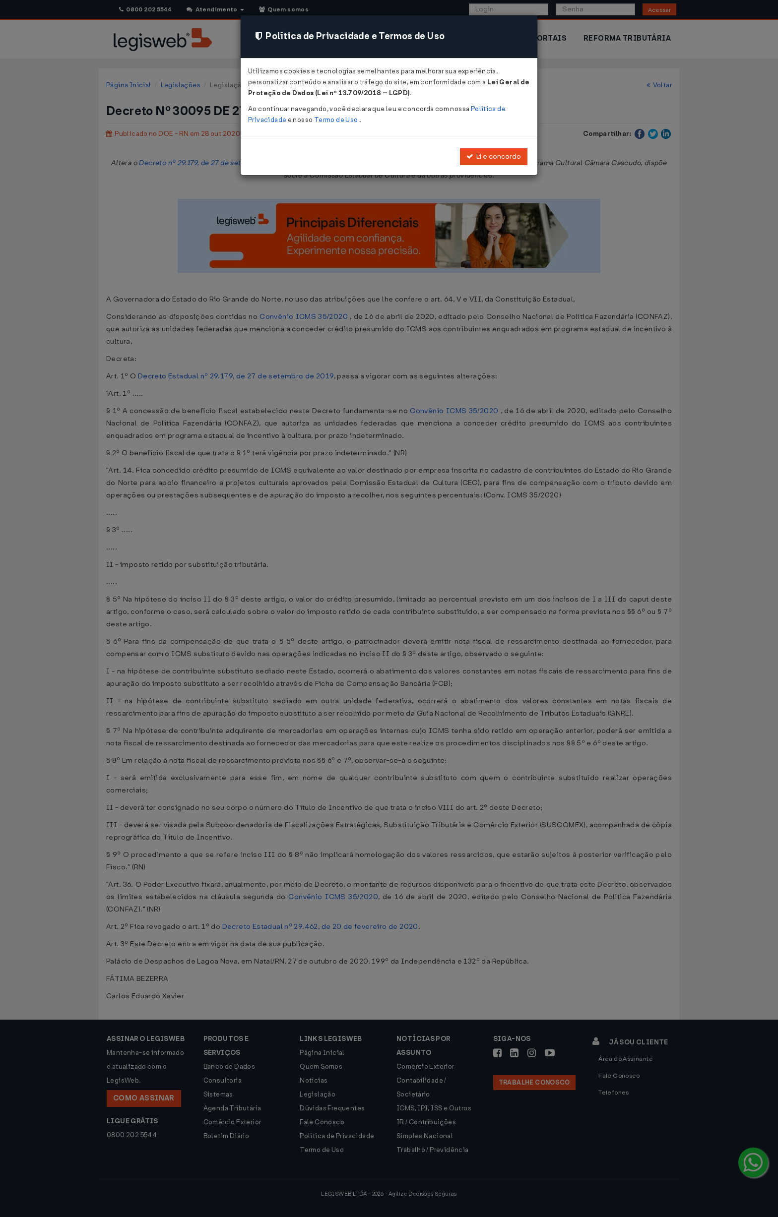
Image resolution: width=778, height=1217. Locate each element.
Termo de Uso (336, 120)
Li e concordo (493, 156)
